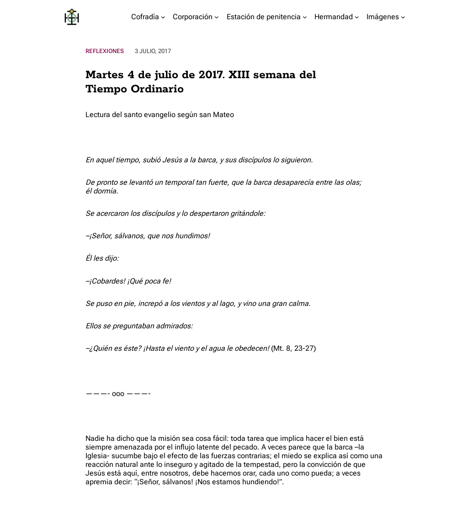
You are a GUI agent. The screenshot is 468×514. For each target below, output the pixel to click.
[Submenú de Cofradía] (163, 17)
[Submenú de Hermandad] (357, 17)
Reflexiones (104, 51)
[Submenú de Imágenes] (403, 17)
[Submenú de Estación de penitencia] (305, 17)
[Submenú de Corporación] (216, 17)
